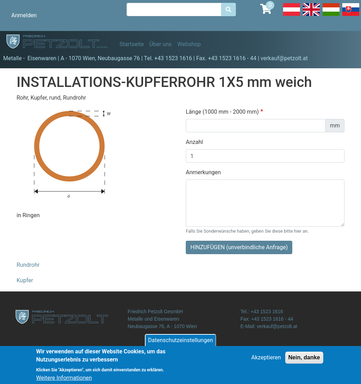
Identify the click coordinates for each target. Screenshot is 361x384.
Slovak (350, 15)
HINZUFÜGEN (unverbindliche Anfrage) (239, 247)
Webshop (189, 44)
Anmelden (24, 15)
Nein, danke (304, 361)
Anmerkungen (203, 172)
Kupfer (25, 280)
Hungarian (331, 15)
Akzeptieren (266, 361)
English (311, 15)
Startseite (132, 44)
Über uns (160, 44)
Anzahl (194, 142)
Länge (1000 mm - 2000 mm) (222, 111)
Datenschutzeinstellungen (180, 343)
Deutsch (291, 15)
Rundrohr (28, 265)
